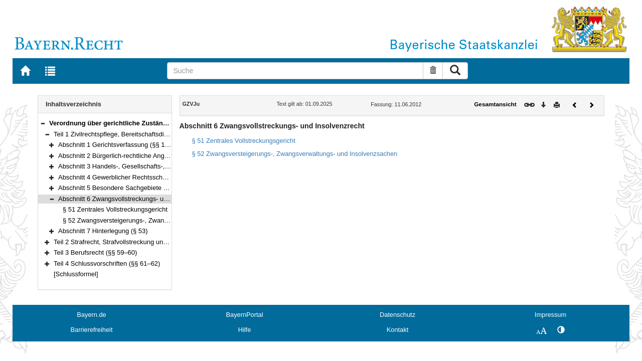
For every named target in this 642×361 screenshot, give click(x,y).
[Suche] (295, 70)
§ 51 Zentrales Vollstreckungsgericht (115, 209)
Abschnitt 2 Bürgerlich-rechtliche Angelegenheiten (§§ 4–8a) (144, 155)
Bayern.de (91, 314)
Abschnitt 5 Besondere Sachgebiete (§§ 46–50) (126, 188)
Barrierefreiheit (92, 329)
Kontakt (397, 329)
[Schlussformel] (76, 274)
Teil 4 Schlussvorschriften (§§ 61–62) (107, 263)
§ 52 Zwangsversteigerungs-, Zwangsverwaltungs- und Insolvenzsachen (167, 220)
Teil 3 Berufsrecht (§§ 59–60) (95, 252)
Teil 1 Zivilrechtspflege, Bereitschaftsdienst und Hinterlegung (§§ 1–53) (155, 134)
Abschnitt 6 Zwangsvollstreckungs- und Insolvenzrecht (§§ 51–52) (153, 199)
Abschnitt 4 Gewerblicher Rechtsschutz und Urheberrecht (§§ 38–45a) (159, 177)
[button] (42, 123)
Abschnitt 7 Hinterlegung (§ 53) (103, 231)
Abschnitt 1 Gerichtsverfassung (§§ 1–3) (116, 144)
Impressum (550, 314)
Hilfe (244, 329)
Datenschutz (397, 314)
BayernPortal (244, 314)
